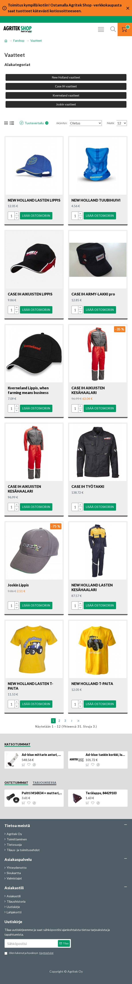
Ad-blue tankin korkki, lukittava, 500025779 (106, 755)
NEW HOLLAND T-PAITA (92, 685)
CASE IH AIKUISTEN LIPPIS (30, 299)
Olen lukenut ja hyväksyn (29, 953)
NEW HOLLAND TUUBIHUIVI (95, 206)
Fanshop (18, 40)
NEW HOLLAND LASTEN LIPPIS (34, 206)
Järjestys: (43, 128)
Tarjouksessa (44, 782)
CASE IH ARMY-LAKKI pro (93, 299)
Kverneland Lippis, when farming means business (28, 394)
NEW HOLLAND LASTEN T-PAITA (30, 687)
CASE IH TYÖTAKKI (87, 489)
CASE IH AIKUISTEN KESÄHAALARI (88, 394)
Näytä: (110, 128)
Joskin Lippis (18, 587)
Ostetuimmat (16, 782)
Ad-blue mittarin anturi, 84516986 (42, 755)
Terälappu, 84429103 (101, 793)
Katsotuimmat (17, 744)
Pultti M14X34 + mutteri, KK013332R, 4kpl (42, 793)
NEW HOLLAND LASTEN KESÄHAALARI (92, 589)
